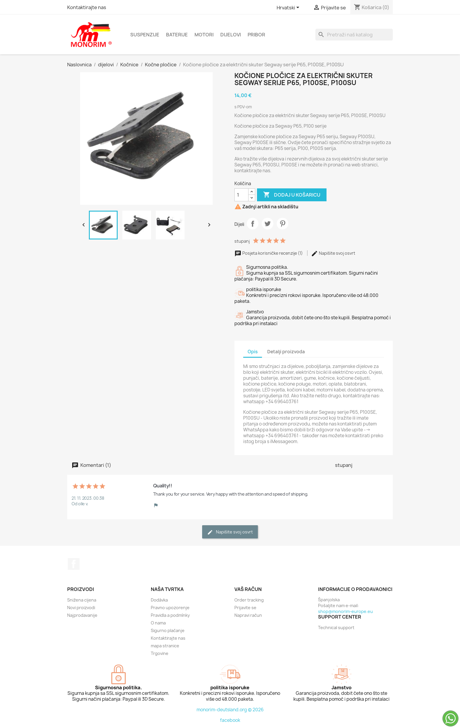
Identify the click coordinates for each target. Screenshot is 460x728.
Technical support (336, 627)
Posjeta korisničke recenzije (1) (269, 253)
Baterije (177, 34)
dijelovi (230, 34)
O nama (158, 623)
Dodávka (159, 600)
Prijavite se (245, 607)
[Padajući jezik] (289, 7)
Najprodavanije (82, 615)
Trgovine (159, 653)
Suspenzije (144, 34)
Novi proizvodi (81, 607)
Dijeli (252, 223)
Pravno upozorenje (170, 607)
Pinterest (282, 223)
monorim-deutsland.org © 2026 (230, 710)
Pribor (256, 34)
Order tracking (249, 600)
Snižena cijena (81, 600)
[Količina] (241, 194)
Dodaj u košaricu (291, 195)
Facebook (74, 564)
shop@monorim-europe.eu (345, 611)
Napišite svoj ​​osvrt (333, 253)
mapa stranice (165, 645)
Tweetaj (267, 223)
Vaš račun (248, 589)
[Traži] (354, 34)
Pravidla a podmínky (170, 615)
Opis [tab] (253, 352)
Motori (204, 34)
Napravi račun (248, 615)
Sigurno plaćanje (168, 630)
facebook (230, 720)
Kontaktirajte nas (86, 7)
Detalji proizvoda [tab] (286, 352)
